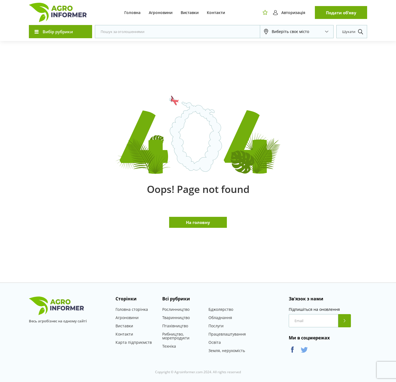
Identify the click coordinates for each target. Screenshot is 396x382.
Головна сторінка (132, 309)
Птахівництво (175, 325)
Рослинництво (175, 309)
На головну (198, 222)
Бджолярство (220, 309)
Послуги (216, 325)
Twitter (304, 350)
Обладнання (220, 317)
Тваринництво (176, 317)
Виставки (190, 12)
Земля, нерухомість (226, 350)
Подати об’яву (341, 12)
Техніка (169, 346)
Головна (132, 12)
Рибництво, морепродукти (175, 336)
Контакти (216, 12)
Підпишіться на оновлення (314, 309)
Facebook (292, 350)
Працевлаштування (227, 334)
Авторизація (293, 12)
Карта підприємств (134, 342)
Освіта (214, 342)
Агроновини (160, 12)
